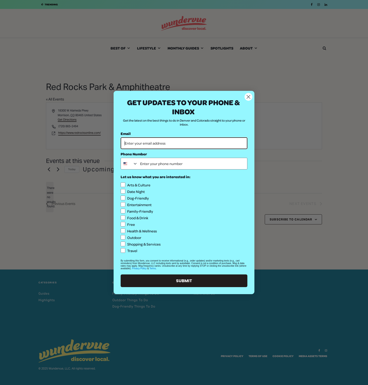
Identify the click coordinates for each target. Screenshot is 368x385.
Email (126, 133)
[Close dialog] (248, 97)
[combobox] (129, 163)
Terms (153, 268)
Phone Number (134, 153)
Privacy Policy (139, 268)
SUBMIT (184, 281)
